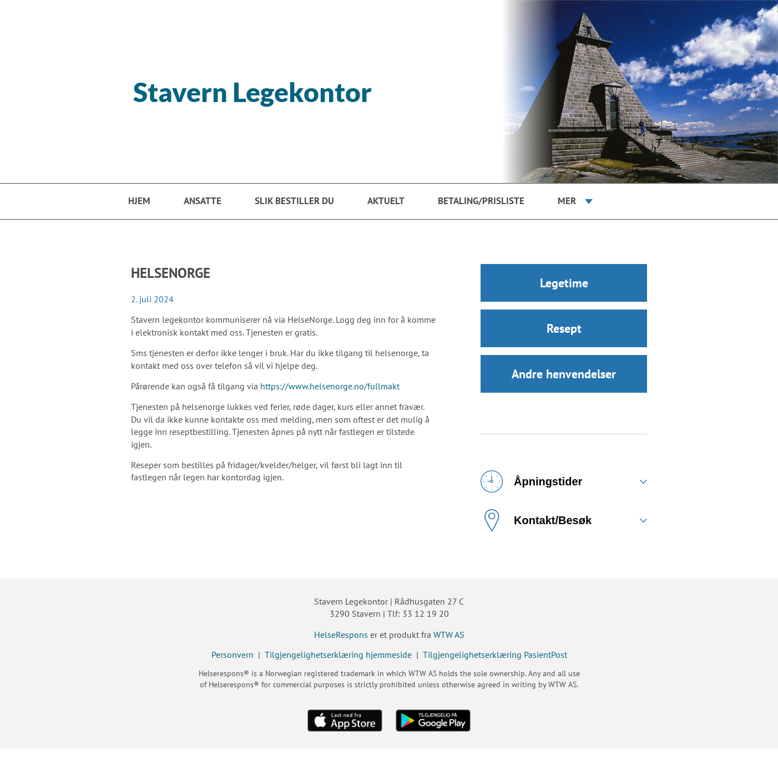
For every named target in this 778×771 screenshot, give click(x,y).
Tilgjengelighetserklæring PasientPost (495, 654)
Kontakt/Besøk (536, 520)
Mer (567, 201)
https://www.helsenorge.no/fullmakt (330, 386)
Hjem (139, 201)
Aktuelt (386, 201)
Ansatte (202, 201)
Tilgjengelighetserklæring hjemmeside (338, 654)
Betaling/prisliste (481, 201)
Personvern (232, 654)
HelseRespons (341, 634)
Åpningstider (531, 481)
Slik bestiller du (294, 201)
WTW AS (448, 634)
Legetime (564, 283)
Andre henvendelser (564, 374)
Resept (564, 328)
